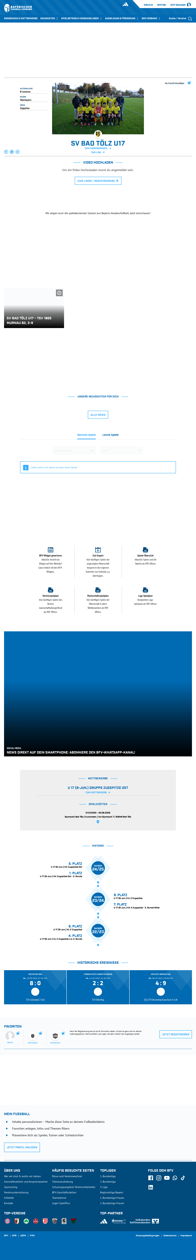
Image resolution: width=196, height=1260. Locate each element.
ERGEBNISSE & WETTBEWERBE (21, 18)
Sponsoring (10, 1187)
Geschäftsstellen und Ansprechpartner (26, 1181)
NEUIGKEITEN (49, 18)
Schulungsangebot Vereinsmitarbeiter (73, 1187)
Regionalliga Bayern (111, 1192)
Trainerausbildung (62, 1181)
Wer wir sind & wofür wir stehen (22, 1176)
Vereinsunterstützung (16, 1192)
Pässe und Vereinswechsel (67, 1176)
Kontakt (8, 1203)
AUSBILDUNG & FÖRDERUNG (122, 18)
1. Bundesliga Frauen (112, 1197)
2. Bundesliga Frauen (112, 1203)
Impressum (186, 1235)
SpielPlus (148, 4)
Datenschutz (169, 1235)
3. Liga (104, 1187)
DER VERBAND (151, 18)
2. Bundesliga (108, 1181)
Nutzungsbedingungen (147, 1235)
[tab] (86, 436)
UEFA (23, 1235)
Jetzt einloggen (178, 5)
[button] (6, 152)
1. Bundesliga (108, 1176)
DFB (14, 1235)
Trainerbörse (59, 1197)
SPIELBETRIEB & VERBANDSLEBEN (81, 18)
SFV (6, 1235)
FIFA (32, 1235)
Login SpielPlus (61, 1203)
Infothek (161, 4)
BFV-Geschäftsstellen (64, 1192)
